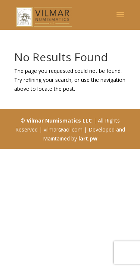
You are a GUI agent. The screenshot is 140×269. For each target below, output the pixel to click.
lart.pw (87, 138)
